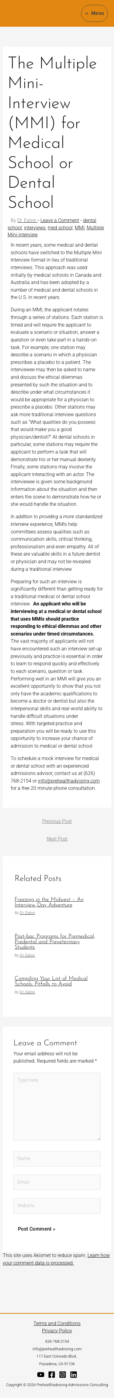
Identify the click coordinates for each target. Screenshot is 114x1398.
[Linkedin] (73, 1374)
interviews (35, 228)
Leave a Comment (59, 220)
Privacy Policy (57, 1331)
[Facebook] (51, 1374)
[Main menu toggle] (94, 13)
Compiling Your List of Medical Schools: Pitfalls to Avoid (51, 981)
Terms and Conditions (57, 1323)
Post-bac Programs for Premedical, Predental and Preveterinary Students (55, 942)
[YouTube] (40, 1374)
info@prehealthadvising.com (69, 781)
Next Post (57, 839)
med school (60, 228)
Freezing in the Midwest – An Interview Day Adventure (49, 902)
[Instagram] (62, 1374)
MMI (80, 228)
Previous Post (57, 821)
